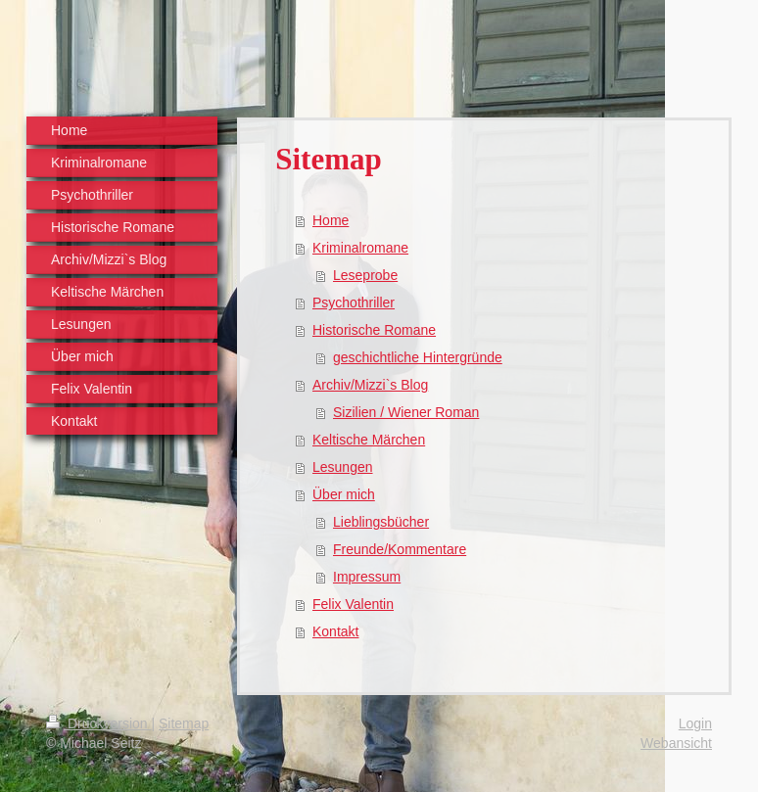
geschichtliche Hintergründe (417, 357)
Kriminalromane (360, 248)
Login (695, 723)
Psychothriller (353, 302)
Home (330, 220)
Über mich (343, 494)
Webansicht (676, 743)
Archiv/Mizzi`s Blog (370, 385)
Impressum (367, 576)
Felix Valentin (353, 604)
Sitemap (184, 723)
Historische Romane (374, 330)
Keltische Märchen (368, 439)
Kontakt (335, 631)
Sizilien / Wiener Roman (406, 412)
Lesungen (342, 467)
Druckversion (98, 723)
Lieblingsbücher (381, 522)
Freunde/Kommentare (399, 549)
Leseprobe (365, 275)
